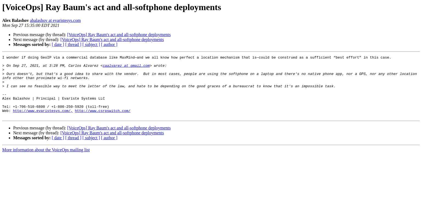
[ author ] (109, 44)
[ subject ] (91, 44)
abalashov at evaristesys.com (55, 20)
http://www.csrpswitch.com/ (102, 122)
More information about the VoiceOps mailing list (46, 162)
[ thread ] (73, 44)
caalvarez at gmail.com (126, 67)
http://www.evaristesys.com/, (43, 122)
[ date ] (58, 44)
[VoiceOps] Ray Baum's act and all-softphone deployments (119, 34)
